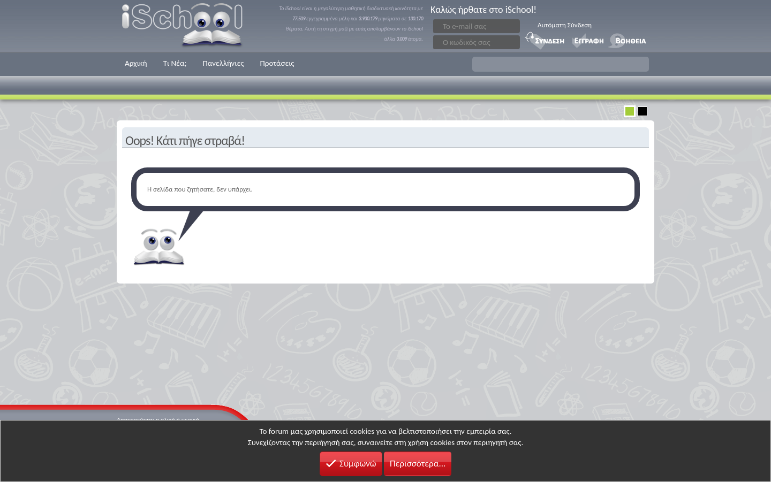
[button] (560, 64)
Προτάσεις (277, 63)
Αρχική (136, 63)
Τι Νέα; (175, 63)
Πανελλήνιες (223, 63)
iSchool (189, 26)
